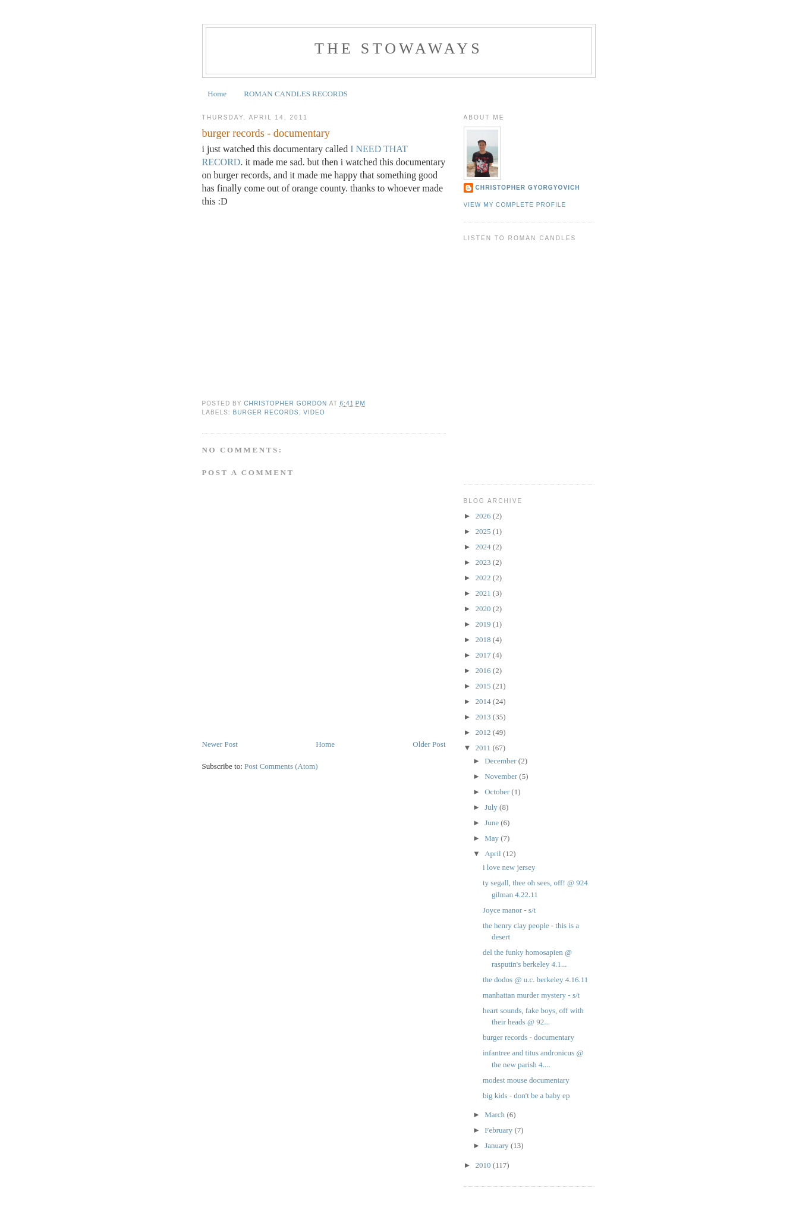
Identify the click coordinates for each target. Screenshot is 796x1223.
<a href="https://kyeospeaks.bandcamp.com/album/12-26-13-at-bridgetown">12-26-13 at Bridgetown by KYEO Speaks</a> (529, 429)
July (491, 807)
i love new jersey (509, 867)
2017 (484, 654)
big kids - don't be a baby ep (526, 1095)
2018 (484, 639)
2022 (484, 577)
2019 (484, 624)
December (501, 760)
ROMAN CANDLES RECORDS (296, 93)
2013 (484, 716)
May (492, 838)
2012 (484, 732)
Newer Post (220, 744)
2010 (484, 1165)
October (497, 791)
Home (216, 93)
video (314, 412)
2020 (484, 608)
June (492, 822)
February (499, 1129)
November (501, 776)
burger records (266, 412)
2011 (484, 747)
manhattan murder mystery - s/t (531, 995)
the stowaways (398, 48)
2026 (484, 515)
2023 (484, 562)
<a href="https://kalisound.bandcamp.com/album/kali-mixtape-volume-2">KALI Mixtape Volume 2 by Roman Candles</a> (529, 344)
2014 (484, 701)
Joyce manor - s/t (509, 910)
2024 (484, 546)
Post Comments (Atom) (281, 766)
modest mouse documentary (526, 1080)
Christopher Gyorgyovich (528, 187)
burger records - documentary (528, 1037)
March (495, 1114)
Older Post (429, 744)
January (497, 1145)
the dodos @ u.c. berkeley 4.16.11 (535, 979)
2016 (484, 670)
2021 (484, 593)
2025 (484, 531)
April (493, 853)
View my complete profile (515, 205)
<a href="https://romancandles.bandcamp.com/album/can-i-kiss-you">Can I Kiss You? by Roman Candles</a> (529, 372)
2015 (484, 685)
